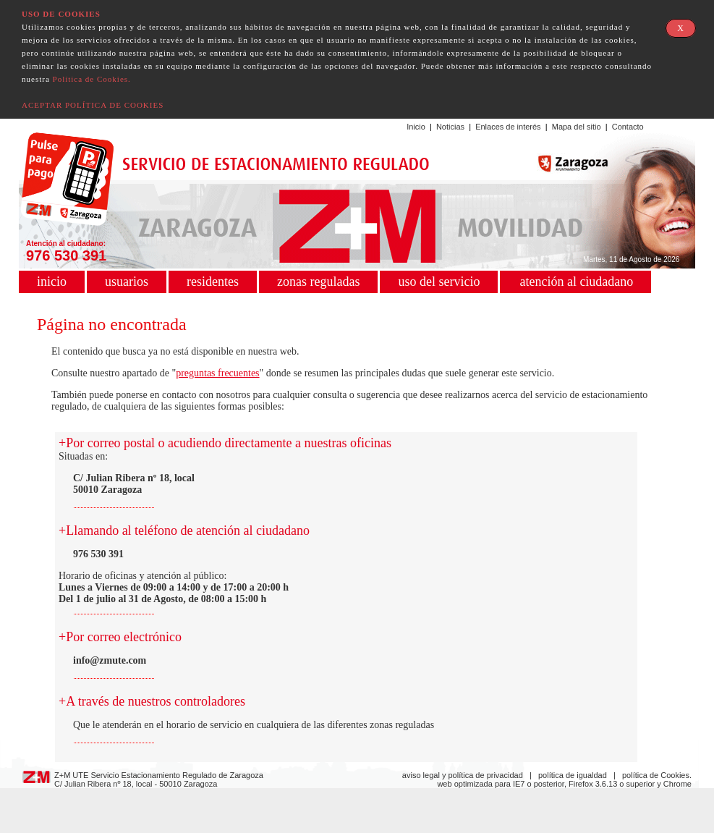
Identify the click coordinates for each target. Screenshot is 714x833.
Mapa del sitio (576, 126)
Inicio (416, 126)
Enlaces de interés (508, 126)
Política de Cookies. (92, 79)
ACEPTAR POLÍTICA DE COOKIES (92, 105)
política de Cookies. (657, 775)
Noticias (450, 126)
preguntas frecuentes (217, 373)
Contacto (628, 126)
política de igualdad (572, 775)
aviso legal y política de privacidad (462, 775)
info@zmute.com (109, 660)
